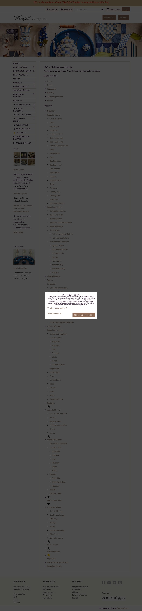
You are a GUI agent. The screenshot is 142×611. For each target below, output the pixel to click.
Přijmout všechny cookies (83, 315)
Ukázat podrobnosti (54, 313)
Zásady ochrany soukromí (56, 308)
